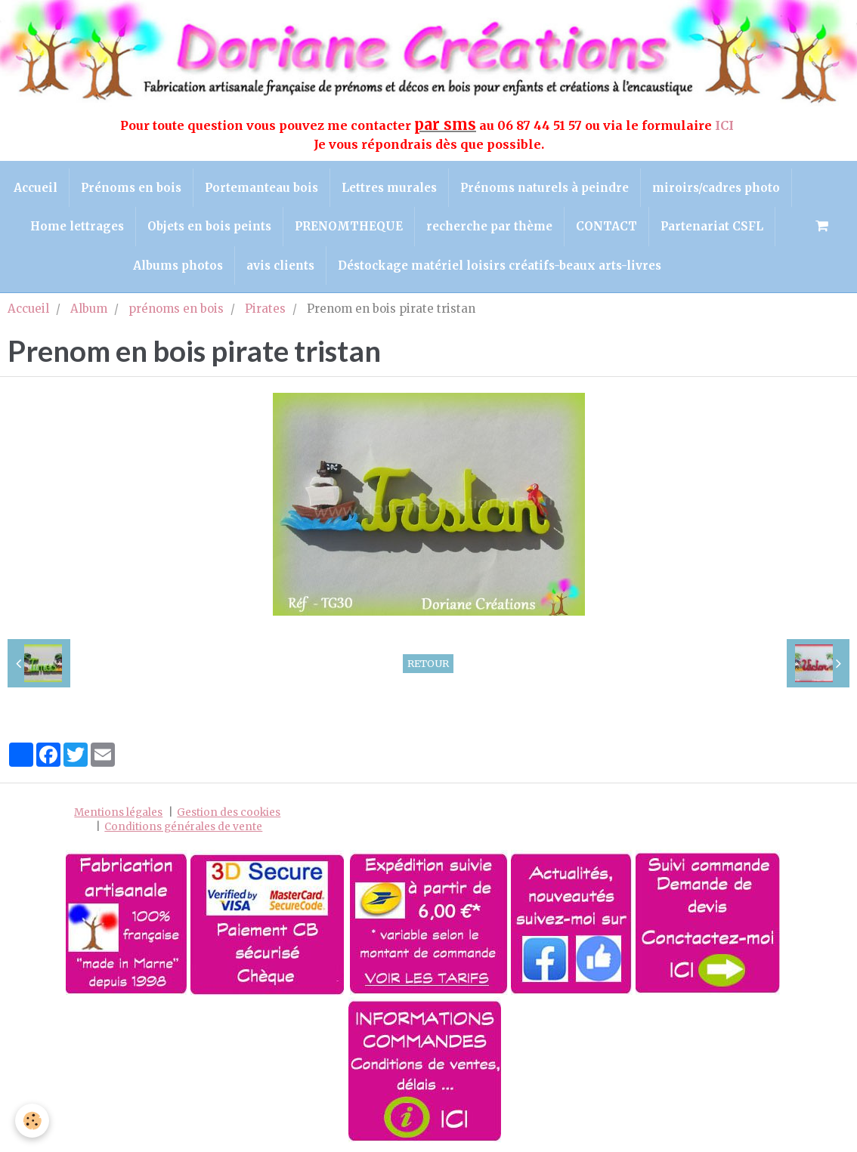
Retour (428, 663)
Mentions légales (118, 812)
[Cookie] (32, 1121)
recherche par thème (489, 226)
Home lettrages (77, 226)
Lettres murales (389, 188)
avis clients (280, 265)
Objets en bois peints (209, 226)
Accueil (35, 188)
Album (88, 308)
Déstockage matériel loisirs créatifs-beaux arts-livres (499, 265)
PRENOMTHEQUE (349, 226)
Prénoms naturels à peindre (544, 188)
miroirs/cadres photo (716, 188)
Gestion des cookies (228, 812)
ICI (726, 125)
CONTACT (606, 226)
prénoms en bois (176, 308)
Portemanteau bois (261, 188)
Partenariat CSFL (712, 226)
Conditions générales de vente (183, 826)
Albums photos (178, 265)
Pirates (265, 308)
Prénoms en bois (131, 188)
